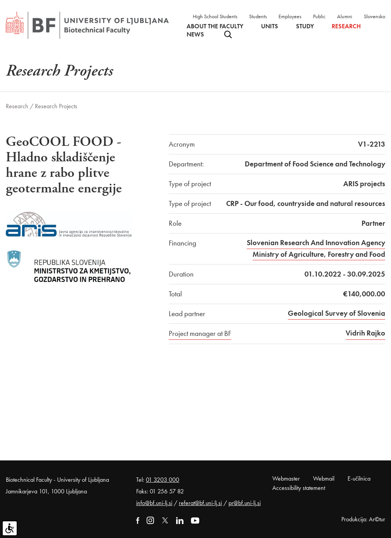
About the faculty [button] (215, 26)
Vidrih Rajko (365, 333)
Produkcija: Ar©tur (363, 519)
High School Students (215, 16)
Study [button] (305, 26)
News (195, 34)
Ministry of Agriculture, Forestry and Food (319, 254)
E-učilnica (359, 478)
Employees (290, 16)
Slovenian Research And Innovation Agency (316, 242)
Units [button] (269, 26)
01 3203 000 (162, 480)
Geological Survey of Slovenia (336, 313)
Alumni (344, 16)
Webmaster (286, 478)
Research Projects (56, 106)
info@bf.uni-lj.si (154, 503)
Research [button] (346, 26)
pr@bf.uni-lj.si (244, 503)
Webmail (323, 478)
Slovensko (374, 16)
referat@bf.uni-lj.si (200, 503)
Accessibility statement (298, 488)
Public (319, 16)
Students (258, 16)
